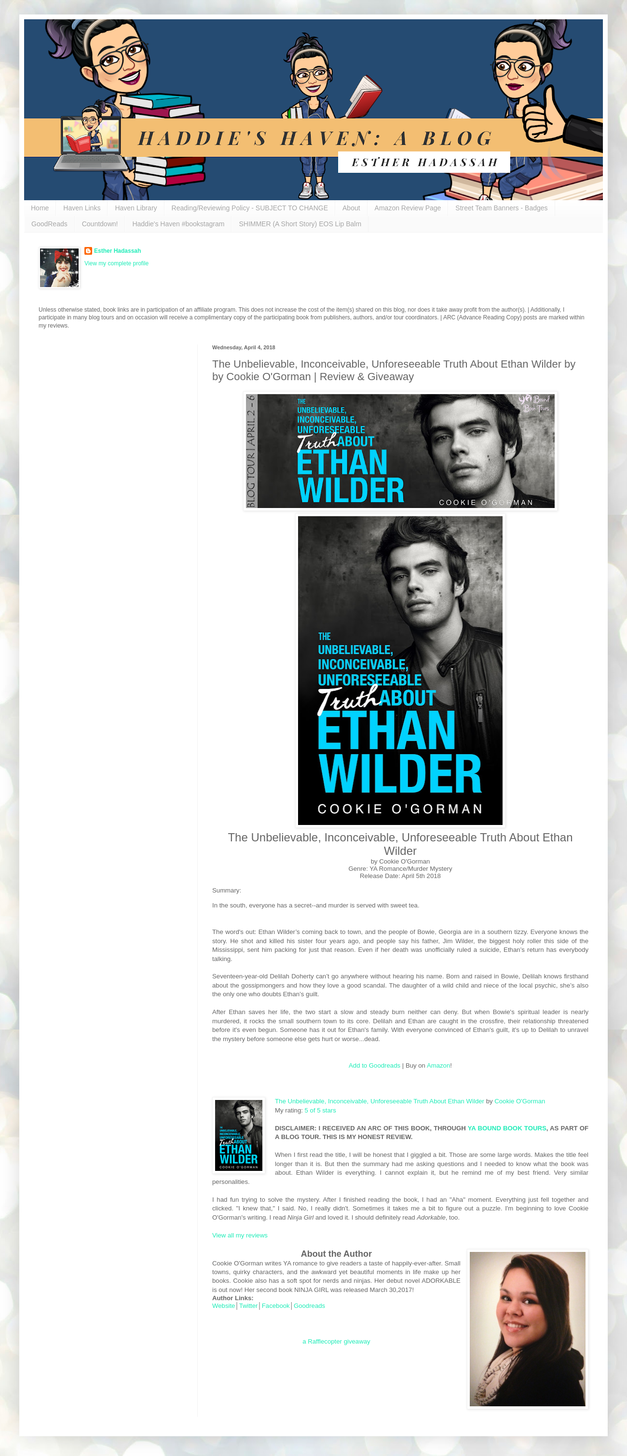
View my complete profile (116, 263)
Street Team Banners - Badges (501, 208)
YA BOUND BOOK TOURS (507, 1128)
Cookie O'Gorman (519, 1101)
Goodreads (309, 1305)
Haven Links (81, 208)
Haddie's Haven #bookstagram (178, 224)
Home (40, 208)
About (351, 208)
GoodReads (49, 224)
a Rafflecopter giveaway (336, 1341)
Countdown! (100, 224)
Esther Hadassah (117, 250)
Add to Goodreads (374, 1065)
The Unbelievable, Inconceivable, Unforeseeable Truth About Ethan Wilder (379, 1101)
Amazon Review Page (408, 208)
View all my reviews (240, 1235)
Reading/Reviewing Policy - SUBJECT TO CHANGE (250, 208)
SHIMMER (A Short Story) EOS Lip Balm (300, 224)
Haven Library (136, 208)
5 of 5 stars (320, 1110)
